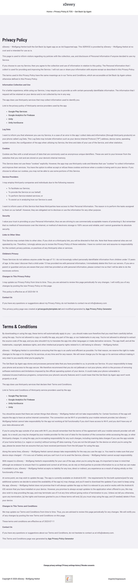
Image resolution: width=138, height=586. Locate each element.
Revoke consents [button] (89, 565)
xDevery (69, 4)
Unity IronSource (15, 122)
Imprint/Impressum (117, 579)
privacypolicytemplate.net (49, 309)
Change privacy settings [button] (51, 565)
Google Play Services (17, 111)
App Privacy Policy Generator (99, 309)
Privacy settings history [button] (71, 565)
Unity (10, 119)
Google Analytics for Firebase (21, 115)
